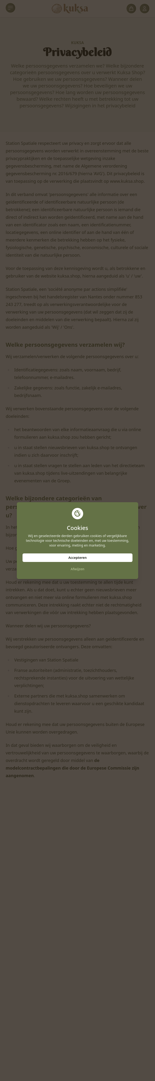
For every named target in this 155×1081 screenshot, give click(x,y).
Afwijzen (77, 569)
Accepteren (77, 557)
